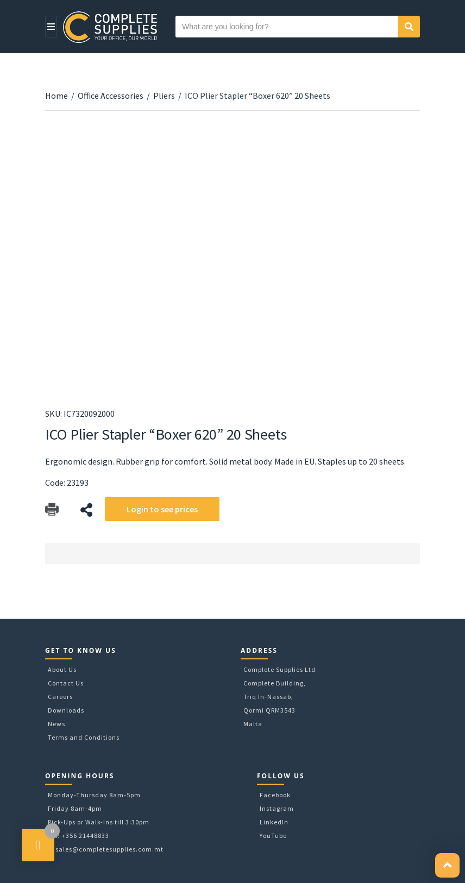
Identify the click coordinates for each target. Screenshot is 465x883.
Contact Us (66, 683)
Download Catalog (52, 510)
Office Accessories (110, 95)
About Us (62, 669)
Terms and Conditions (84, 737)
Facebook (275, 795)
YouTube (273, 835)
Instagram (277, 808)
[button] (447, 865)
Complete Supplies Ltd (279, 669)
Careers (60, 697)
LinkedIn (274, 822)
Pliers (164, 95)
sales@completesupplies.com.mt (109, 849)
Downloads (66, 710)
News (56, 724)
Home (56, 95)
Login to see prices (162, 509)
